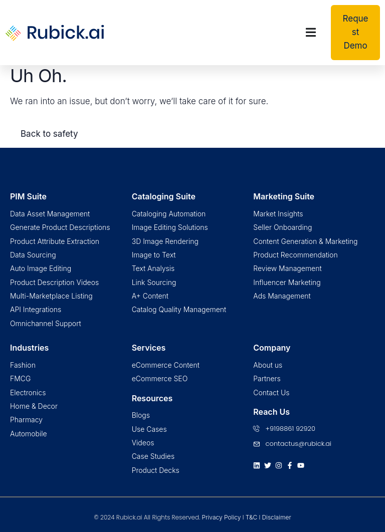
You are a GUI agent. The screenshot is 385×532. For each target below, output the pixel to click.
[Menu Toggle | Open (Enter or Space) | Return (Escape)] (311, 32)
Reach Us (271, 412)
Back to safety (49, 134)
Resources (152, 398)
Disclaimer (276, 517)
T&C (251, 517)
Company (271, 348)
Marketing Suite (283, 196)
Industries (29, 348)
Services (149, 348)
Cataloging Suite (164, 196)
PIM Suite (28, 196)
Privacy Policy (221, 517)
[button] (355, 32)
